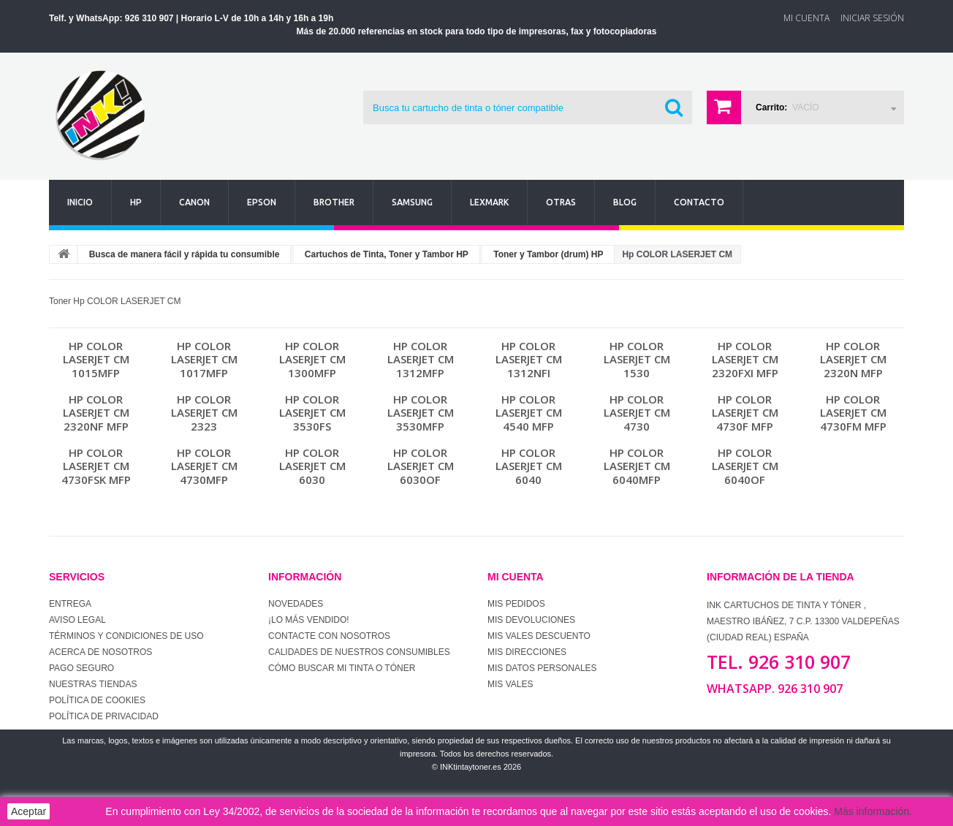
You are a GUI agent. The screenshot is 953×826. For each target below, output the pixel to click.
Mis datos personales (542, 668)
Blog (625, 202)
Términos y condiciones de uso (126, 636)
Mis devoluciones (531, 620)
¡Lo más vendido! (308, 620)
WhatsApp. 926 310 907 (775, 689)
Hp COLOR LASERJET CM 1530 (637, 359)
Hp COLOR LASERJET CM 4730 (637, 412)
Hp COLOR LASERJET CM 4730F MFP (745, 412)
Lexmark (489, 202)
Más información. (873, 811)
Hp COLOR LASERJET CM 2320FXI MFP (745, 359)
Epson (261, 202)
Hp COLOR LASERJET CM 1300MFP (312, 359)
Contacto (699, 202)
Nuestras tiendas (93, 684)
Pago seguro (81, 668)
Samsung (412, 202)
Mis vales (510, 684)
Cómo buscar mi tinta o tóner (341, 668)
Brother (334, 202)
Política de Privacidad (104, 716)
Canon (194, 202)
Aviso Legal (77, 620)
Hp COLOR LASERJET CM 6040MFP (637, 466)
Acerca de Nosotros (100, 652)
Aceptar (28, 811)
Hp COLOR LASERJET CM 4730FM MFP (853, 412)
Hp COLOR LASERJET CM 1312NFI (529, 359)
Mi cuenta (515, 577)
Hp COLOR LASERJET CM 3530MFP (420, 412)
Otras (561, 202)
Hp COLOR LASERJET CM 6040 (529, 466)
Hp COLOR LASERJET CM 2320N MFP (853, 359)
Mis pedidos (516, 604)
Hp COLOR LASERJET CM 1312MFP (420, 359)
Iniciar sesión (872, 18)
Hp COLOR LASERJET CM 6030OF (420, 466)
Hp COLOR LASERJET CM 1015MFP (96, 359)
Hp (136, 202)
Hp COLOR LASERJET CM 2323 (204, 412)
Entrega (70, 604)
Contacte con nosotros (329, 636)
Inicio (80, 202)
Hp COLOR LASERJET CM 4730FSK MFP (96, 466)
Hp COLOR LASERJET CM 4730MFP (204, 466)
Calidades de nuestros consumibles (359, 652)
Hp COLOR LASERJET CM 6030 (312, 466)
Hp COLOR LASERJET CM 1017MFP (204, 359)
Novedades (295, 604)
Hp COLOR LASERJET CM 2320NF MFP (96, 412)
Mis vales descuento (539, 636)
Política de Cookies (97, 700)
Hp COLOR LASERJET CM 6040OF (745, 466)
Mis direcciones (526, 652)
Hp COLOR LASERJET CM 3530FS (312, 412)
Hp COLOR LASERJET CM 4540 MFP (529, 412)
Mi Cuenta (806, 18)
